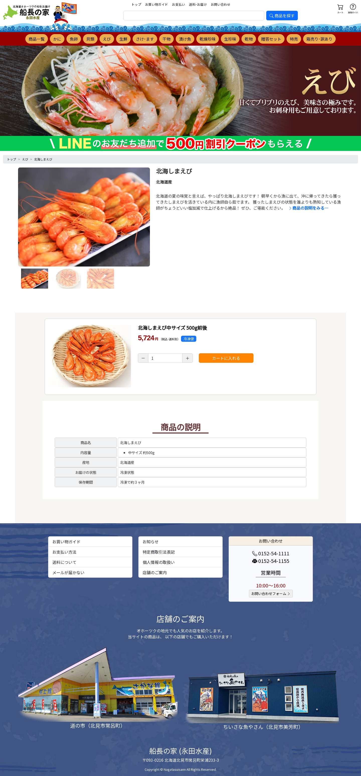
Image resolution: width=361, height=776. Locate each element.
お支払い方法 (64, 552)
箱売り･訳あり (319, 39)
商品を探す (282, 16)
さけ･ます (145, 39)
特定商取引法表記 (159, 552)
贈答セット (271, 39)
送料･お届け (198, 4)
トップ (136, 4)
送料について (64, 562)
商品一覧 (37, 39)
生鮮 (123, 39)
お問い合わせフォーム (271, 593)
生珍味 (230, 39)
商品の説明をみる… (308, 208)
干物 (166, 39)
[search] (193, 15)
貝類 (90, 39)
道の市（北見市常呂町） (97, 725)
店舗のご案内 (155, 572)
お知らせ (151, 542)
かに (57, 39)
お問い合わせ (220, 4)
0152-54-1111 (270, 553)
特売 (294, 39)
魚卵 (74, 39)
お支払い (178, 4)
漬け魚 (185, 39)
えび (107, 39)
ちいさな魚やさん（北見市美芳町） (263, 726)
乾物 (249, 39)
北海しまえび (43, 159)
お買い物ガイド (156, 4)
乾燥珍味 (208, 39)
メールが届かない (68, 572)
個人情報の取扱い (159, 562)
